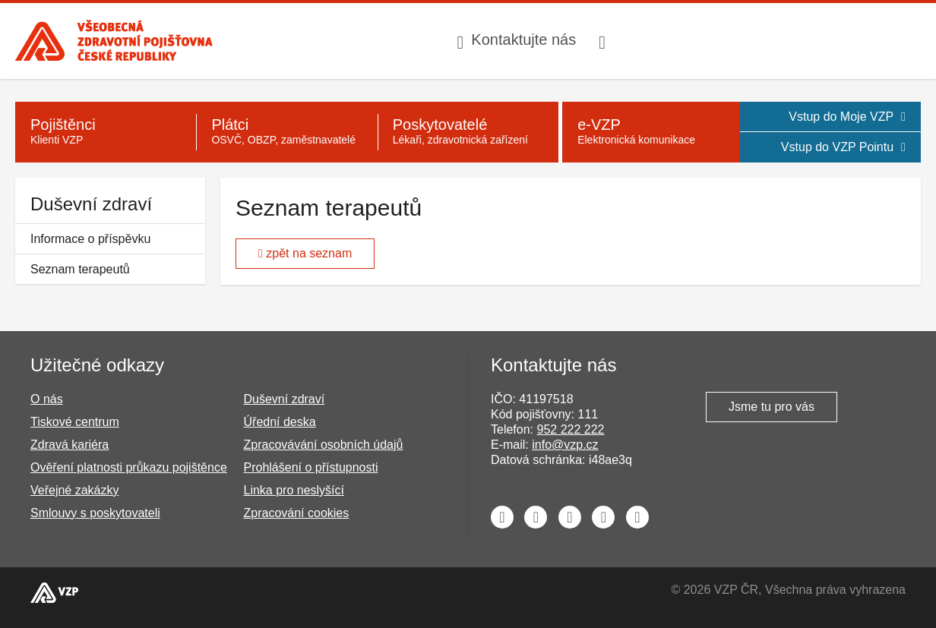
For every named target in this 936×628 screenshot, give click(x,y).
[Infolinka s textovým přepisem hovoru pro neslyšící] (604, 41)
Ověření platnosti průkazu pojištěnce (128, 467)
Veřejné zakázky (74, 490)
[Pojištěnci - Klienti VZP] (105, 132)
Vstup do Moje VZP (847, 116)
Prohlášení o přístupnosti (311, 467)
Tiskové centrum (74, 421)
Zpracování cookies (296, 513)
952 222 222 (570, 429)
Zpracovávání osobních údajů (323, 444)
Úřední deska (280, 421)
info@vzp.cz (565, 444)
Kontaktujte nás (523, 39)
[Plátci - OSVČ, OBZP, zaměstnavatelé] (286, 132)
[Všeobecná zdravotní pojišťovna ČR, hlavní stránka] (114, 41)
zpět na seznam (305, 253)
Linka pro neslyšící (294, 490)
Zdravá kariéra (69, 444)
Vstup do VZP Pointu (843, 146)
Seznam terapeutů (80, 269)
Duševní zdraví (91, 204)
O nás (46, 399)
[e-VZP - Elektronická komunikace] (650, 132)
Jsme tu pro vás (771, 406)
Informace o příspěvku (90, 238)
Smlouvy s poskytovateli (95, 513)
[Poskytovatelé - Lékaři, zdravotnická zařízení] (468, 132)
